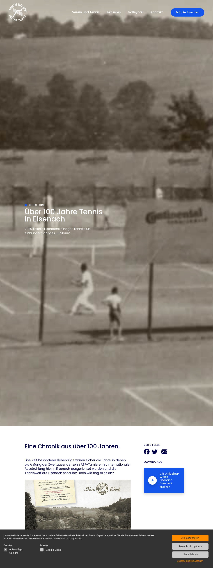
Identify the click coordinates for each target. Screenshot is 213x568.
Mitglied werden (187, 12)
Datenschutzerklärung (55, 538)
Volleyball (135, 12)
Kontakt (156, 12)
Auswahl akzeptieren (190, 546)
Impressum (76, 538)
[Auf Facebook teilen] (147, 453)
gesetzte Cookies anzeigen (190, 561)
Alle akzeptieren (190, 538)
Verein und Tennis (86, 12)
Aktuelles (114, 12)
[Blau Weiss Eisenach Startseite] (18, 12)
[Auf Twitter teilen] (154, 452)
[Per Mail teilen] (164, 452)
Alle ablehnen (190, 554)
